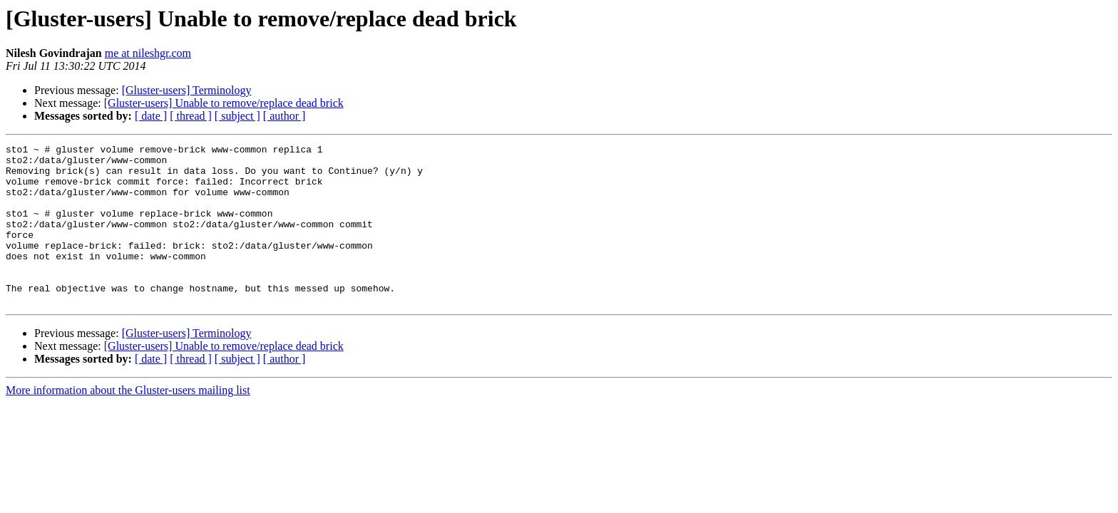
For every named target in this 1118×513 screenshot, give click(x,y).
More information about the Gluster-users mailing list (128, 422)
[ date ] (151, 116)
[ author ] (284, 116)
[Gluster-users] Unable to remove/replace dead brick (224, 103)
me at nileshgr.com (148, 53)
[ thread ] (191, 116)
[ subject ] (237, 116)
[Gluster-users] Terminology (187, 90)
